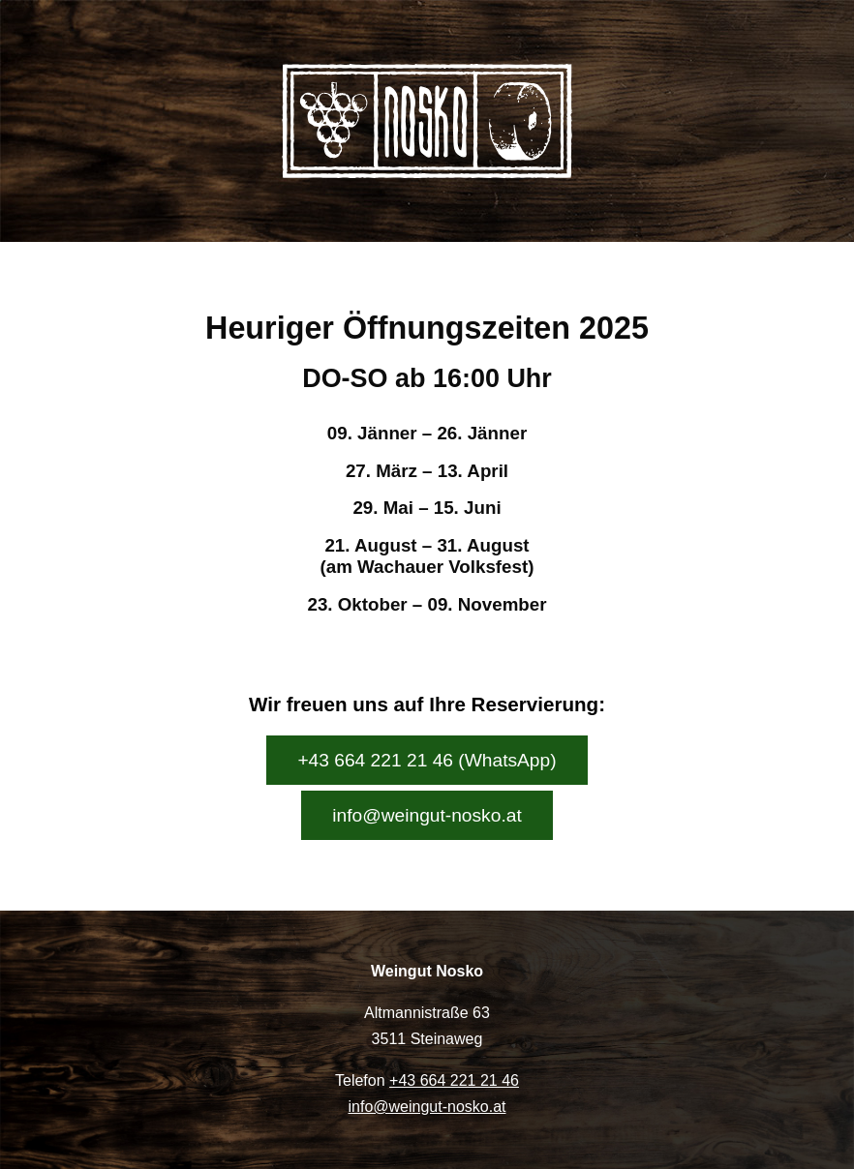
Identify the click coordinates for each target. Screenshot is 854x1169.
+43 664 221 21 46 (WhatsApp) (426, 760)
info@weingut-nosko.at (426, 815)
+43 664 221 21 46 (454, 1080)
